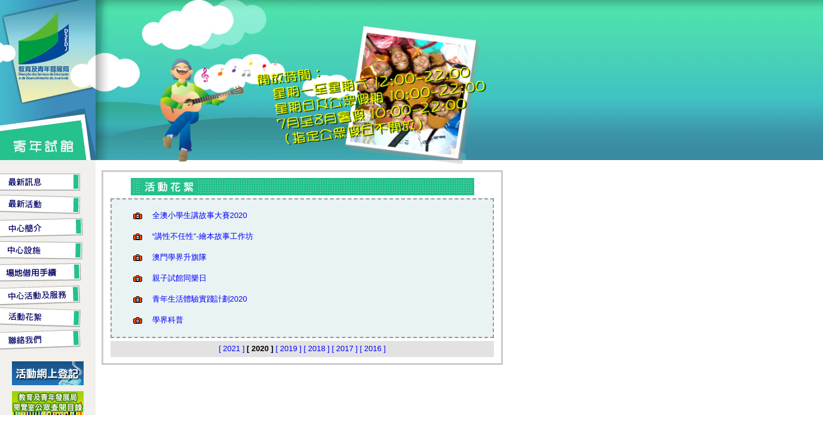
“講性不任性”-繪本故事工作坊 (202, 236)
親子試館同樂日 (179, 278)
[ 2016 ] (373, 348)
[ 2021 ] (233, 348)
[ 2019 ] (290, 348)
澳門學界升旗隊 (179, 257)
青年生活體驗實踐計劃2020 (199, 298)
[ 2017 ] (346, 348)
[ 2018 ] (318, 348)
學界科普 (167, 319)
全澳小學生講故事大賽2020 (199, 215)
